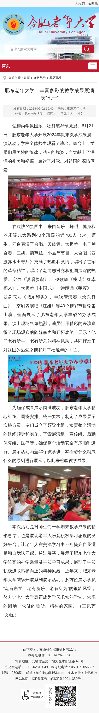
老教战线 (40, 78)
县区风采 (56, 78)
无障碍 (80, 3)
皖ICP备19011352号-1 (67, 679)
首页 (6, 65)
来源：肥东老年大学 (72, 108)
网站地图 (22, 679)
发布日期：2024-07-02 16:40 (33, 108)
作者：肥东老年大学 (29, 113)
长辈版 (93, 3)
